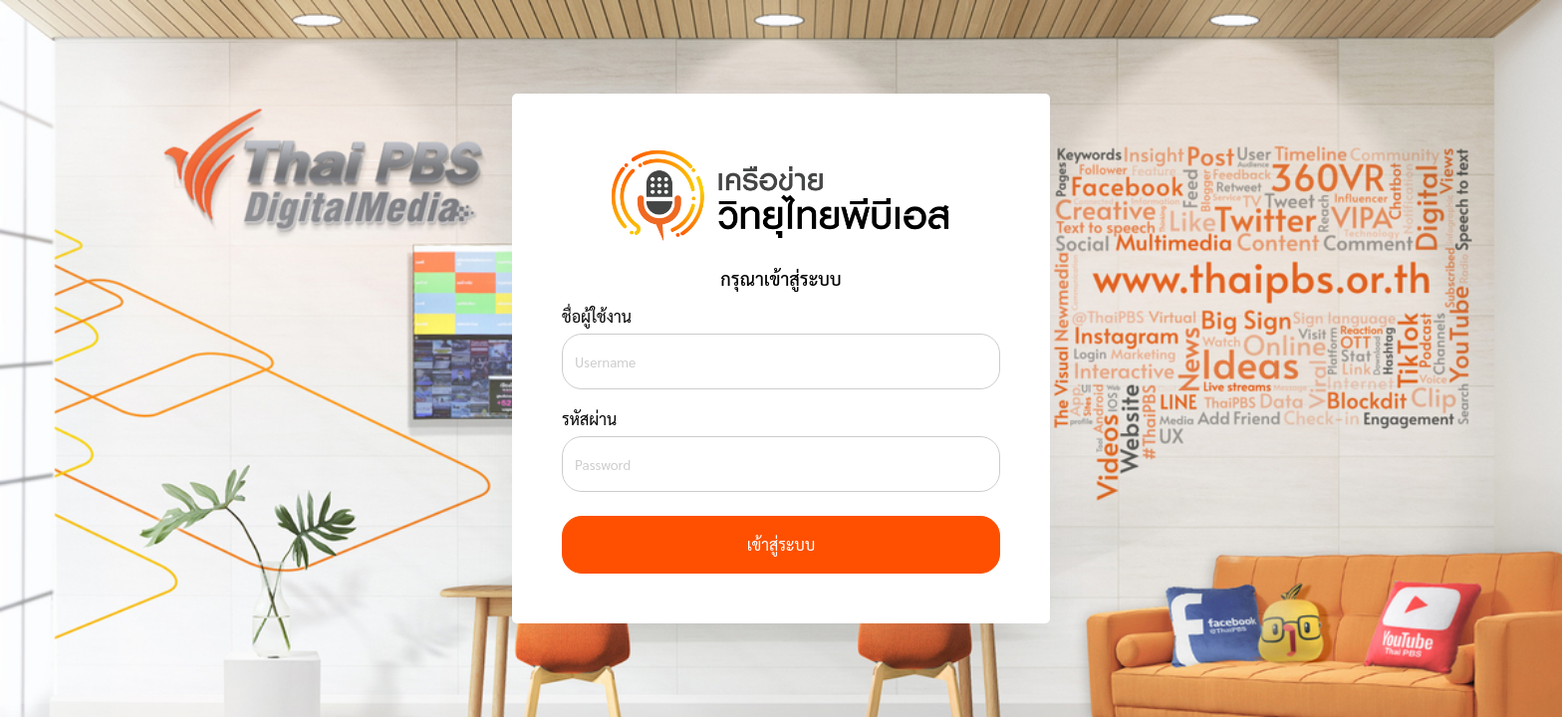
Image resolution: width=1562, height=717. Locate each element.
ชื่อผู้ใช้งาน (597, 316)
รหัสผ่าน (589, 418)
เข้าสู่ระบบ (781, 544)
